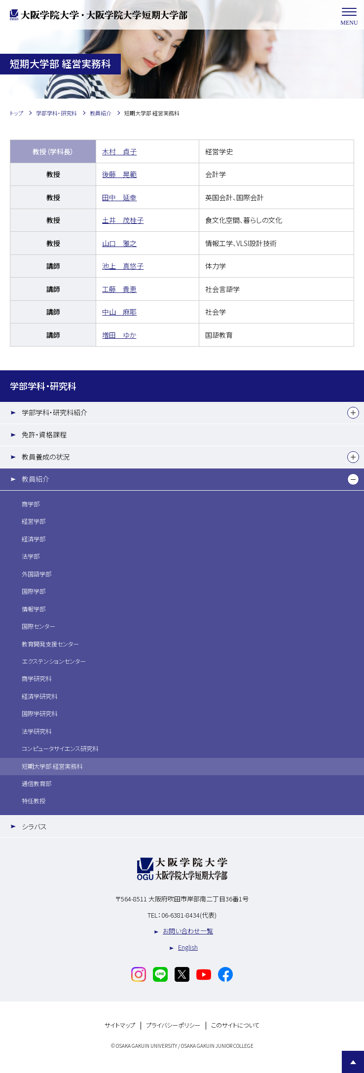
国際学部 (33, 591)
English (188, 947)
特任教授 (33, 800)
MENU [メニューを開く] (349, 15)
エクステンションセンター (54, 661)
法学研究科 (36, 731)
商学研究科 (36, 678)
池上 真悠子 (123, 266)
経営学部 (33, 521)
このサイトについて (235, 1025)
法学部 (30, 556)
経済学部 (33, 539)
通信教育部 (36, 783)
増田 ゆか (119, 335)
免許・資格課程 (44, 434)
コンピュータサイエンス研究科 (60, 748)
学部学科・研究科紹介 (54, 412)
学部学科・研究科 (43, 385)
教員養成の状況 (46, 457)
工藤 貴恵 (119, 289)
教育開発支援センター (50, 644)
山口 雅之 (119, 243)
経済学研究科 (39, 696)
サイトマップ (120, 1025)
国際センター (38, 626)
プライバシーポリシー (173, 1025)
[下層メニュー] (353, 413)
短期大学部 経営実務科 (52, 766)
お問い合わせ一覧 (188, 930)
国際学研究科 (39, 713)
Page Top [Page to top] (353, 1062)
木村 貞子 (119, 151)
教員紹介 (35, 479)
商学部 (30, 504)
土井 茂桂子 (123, 220)
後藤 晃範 (119, 174)
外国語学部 (36, 574)
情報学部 (33, 609)
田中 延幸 (119, 197)
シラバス (34, 826)
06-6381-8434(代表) (189, 915)
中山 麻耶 (119, 312)
